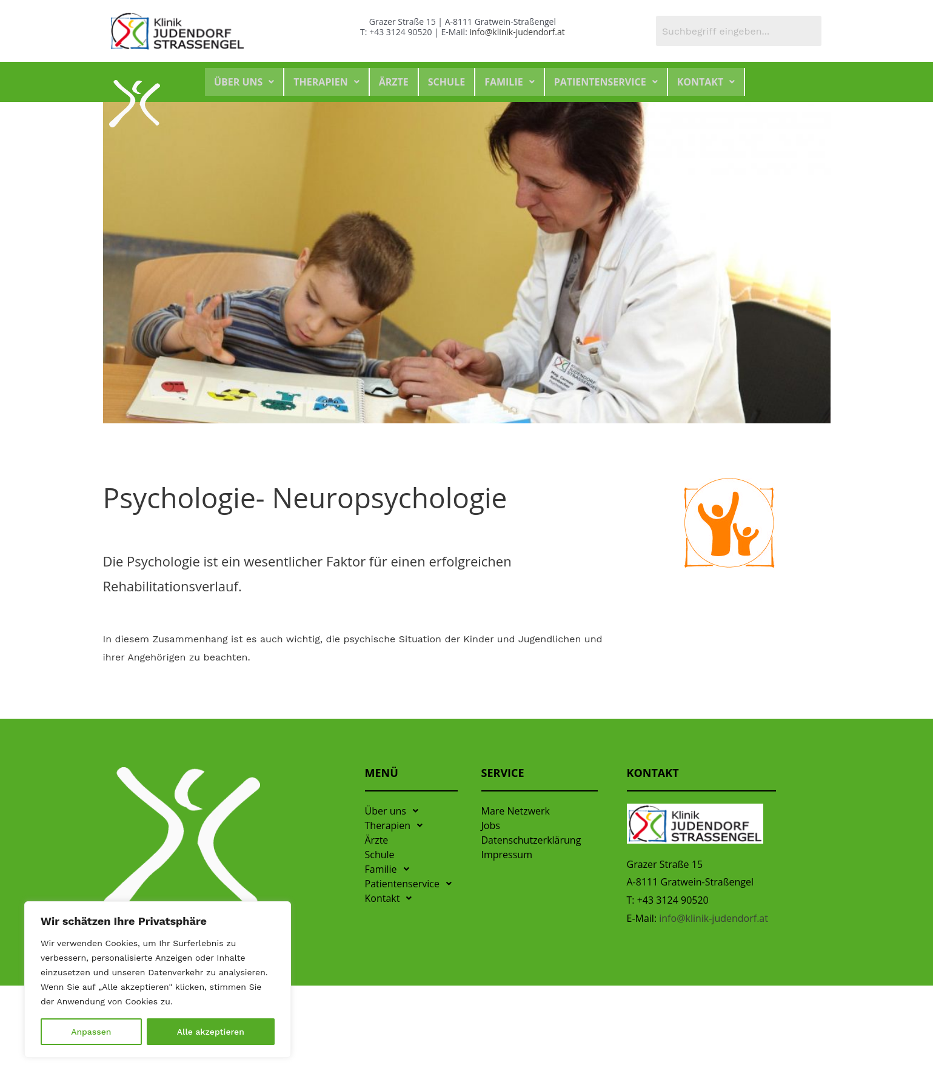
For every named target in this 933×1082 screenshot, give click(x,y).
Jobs (490, 825)
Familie (509, 82)
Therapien (326, 82)
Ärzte (394, 82)
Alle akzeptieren (210, 1032)
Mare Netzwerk (515, 811)
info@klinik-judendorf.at (516, 32)
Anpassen (91, 1032)
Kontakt (706, 82)
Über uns (244, 82)
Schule (446, 82)
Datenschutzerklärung (531, 840)
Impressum (506, 854)
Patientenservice (606, 82)
